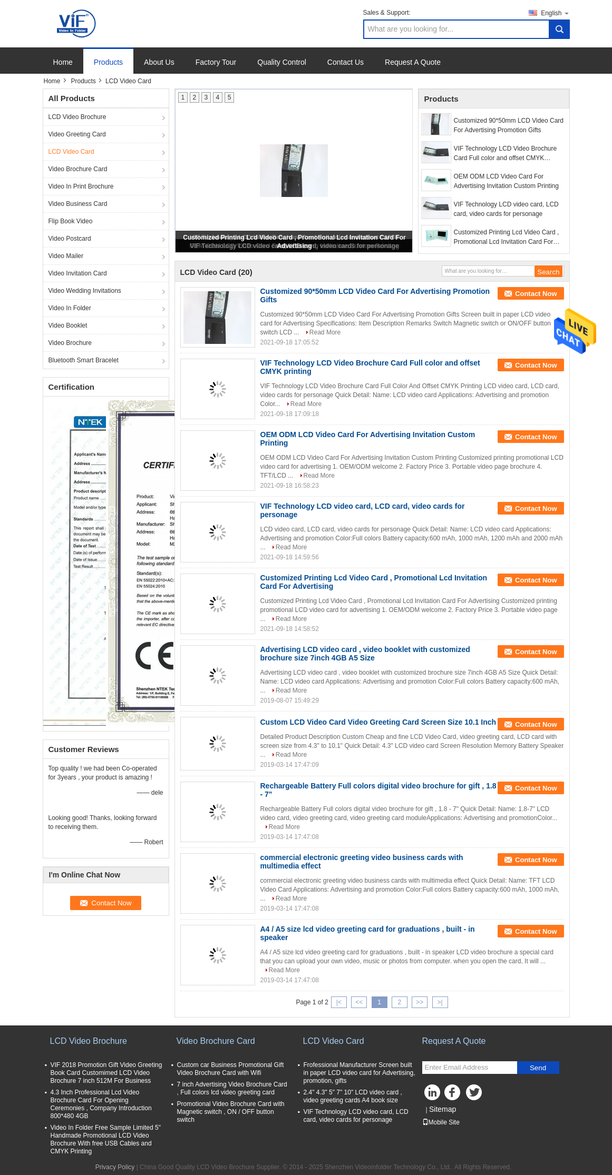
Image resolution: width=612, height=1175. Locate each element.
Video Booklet (68, 325)
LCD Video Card (71, 151)
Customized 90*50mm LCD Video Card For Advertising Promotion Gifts (509, 125)
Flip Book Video (70, 221)
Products (108, 62)
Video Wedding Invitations (84, 290)
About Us (159, 62)
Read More (325, 332)
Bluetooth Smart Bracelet (83, 360)
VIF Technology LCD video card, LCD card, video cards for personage (506, 209)
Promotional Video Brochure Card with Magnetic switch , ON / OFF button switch (231, 1111)
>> (419, 1002)
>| (439, 1002)
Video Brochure (70, 343)
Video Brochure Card (78, 169)
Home (63, 62)
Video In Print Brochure (81, 186)
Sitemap (442, 1109)
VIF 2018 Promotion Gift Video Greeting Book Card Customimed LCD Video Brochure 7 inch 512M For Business (106, 1072)
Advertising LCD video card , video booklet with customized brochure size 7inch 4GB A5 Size (365, 653)
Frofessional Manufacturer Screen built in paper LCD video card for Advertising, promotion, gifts (359, 1072)
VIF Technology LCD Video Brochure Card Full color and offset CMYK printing (505, 154)
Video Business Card (78, 204)
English (555, 13)
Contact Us (345, 62)
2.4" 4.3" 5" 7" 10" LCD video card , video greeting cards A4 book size (353, 1096)
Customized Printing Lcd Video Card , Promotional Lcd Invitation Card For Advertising (506, 237)
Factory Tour (216, 62)
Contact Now (536, 294)
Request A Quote (413, 62)
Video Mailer (65, 256)
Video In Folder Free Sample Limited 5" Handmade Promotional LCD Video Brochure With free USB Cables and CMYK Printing (106, 1139)
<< (359, 1002)
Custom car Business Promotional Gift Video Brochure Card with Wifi (230, 1069)
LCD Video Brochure (77, 117)
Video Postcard (69, 238)
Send (538, 1068)
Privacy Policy (115, 1167)
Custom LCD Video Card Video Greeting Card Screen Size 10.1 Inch (378, 722)
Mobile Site (441, 1122)
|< (339, 1002)
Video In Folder (69, 308)
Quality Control (281, 62)
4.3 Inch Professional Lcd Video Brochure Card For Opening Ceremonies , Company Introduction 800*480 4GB (101, 1104)
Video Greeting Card (77, 134)
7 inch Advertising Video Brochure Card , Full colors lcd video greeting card (232, 1088)
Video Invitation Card (77, 273)
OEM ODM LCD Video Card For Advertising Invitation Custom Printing (506, 181)
